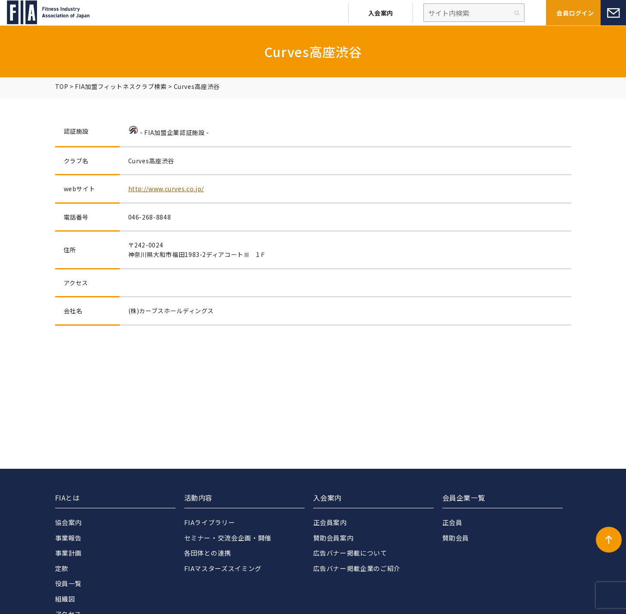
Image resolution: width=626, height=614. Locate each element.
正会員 (452, 522)
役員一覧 (68, 583)
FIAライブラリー (209, 522)
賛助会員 (455, 537)
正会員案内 (330, 522)
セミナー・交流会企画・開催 (227, 537)
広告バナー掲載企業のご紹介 (357, 568)
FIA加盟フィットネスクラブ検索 (121, 86)
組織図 (65, 598)
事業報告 (68, 537)
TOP (61, 86)
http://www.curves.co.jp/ (166, 188)
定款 (61, 568)
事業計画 (68, 552)
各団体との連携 (207, 552)
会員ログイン (575, 13)
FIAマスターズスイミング (223, 568)
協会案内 (68, 522)
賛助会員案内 (333, 537)
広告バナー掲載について (350, 552)
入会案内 (380, 13)
